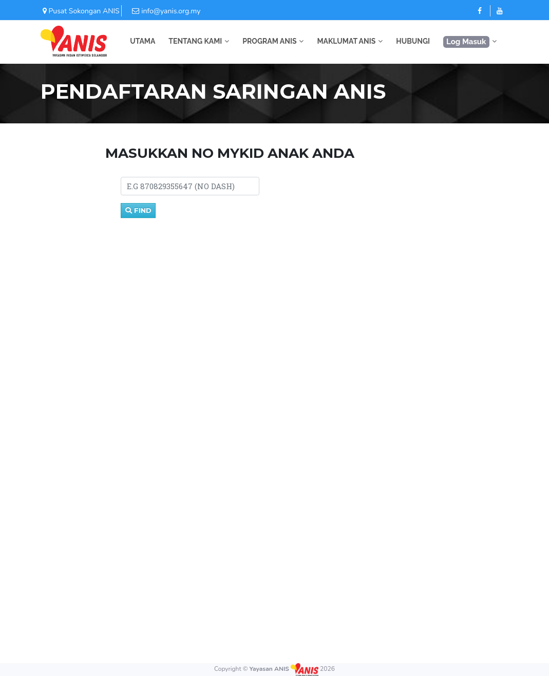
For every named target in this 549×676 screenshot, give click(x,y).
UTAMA (142, 41)
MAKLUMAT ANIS (346, 41)
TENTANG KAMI (195, 41)
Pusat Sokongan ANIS (80, 11)
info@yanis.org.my (160, 11)
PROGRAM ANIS (269, 41)
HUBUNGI (413, 41)
